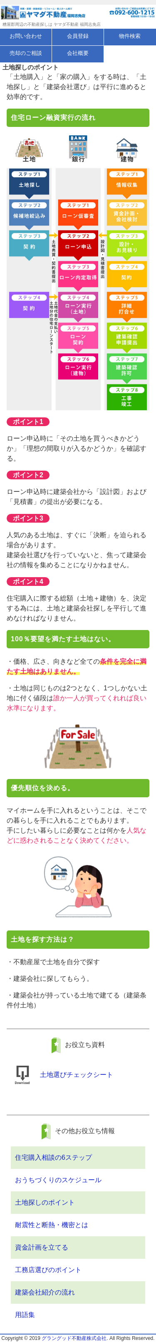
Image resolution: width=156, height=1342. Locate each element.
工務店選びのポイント (48, 1269)
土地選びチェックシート (76, 1074)
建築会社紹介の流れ (45, 1292)
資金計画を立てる (41, 1247)
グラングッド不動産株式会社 (74, 1338)
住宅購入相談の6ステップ (53, 1157)
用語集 (25, 1314)
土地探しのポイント (45, 1202)
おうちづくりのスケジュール (58, 1179)
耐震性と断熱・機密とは (51, 1224)
